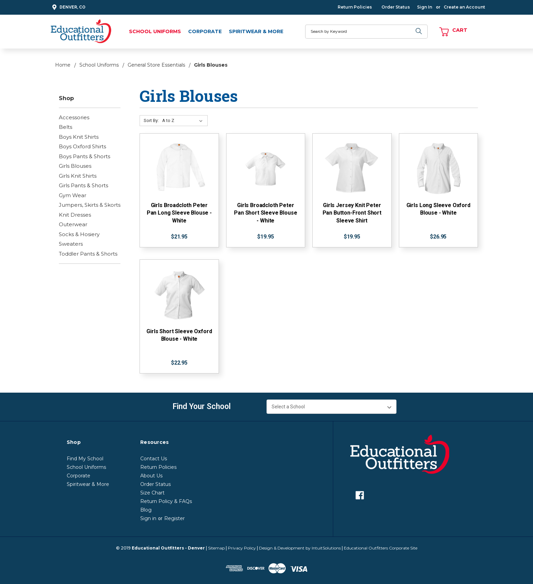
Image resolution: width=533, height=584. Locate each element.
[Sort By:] (183, 121)
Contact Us (153, 459)
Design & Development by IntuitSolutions (300, 548)
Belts (65, 127)
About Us (151, 476)
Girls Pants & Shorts (83, 185)
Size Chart (152, 493)
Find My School (85, 459)
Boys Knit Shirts (79, 137)
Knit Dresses (75, 215)
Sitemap (216, 548)
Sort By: (151, 120)
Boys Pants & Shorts (84, 156)
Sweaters (71, 244)
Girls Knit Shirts (77, 176)
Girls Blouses (75, 166)
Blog (146, 510)
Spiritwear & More (256, 31)
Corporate (205, 31)
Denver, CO (68, 7)
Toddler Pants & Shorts (88, 253)
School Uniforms (155, 31)
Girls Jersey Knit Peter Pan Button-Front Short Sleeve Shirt (352, 213)
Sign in (148, 518)
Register (174, 518)
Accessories (74, 117)
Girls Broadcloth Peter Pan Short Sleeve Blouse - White (265, 213)
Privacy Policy (242, 548)
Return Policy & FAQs (166, 501)
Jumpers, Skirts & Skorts (89, 205)
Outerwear (73, 224)
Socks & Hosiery (79, 234)
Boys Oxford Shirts (82, 146)
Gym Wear (72, 195)
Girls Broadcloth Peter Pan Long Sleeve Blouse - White (179, 213)
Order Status (395, 7)
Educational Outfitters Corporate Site (380, 548)
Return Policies (355, 7)
